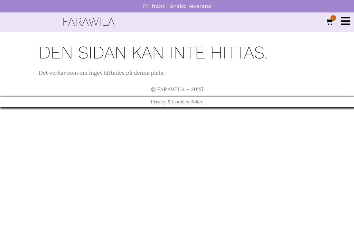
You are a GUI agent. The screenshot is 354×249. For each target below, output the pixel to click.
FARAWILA (88, 21)
